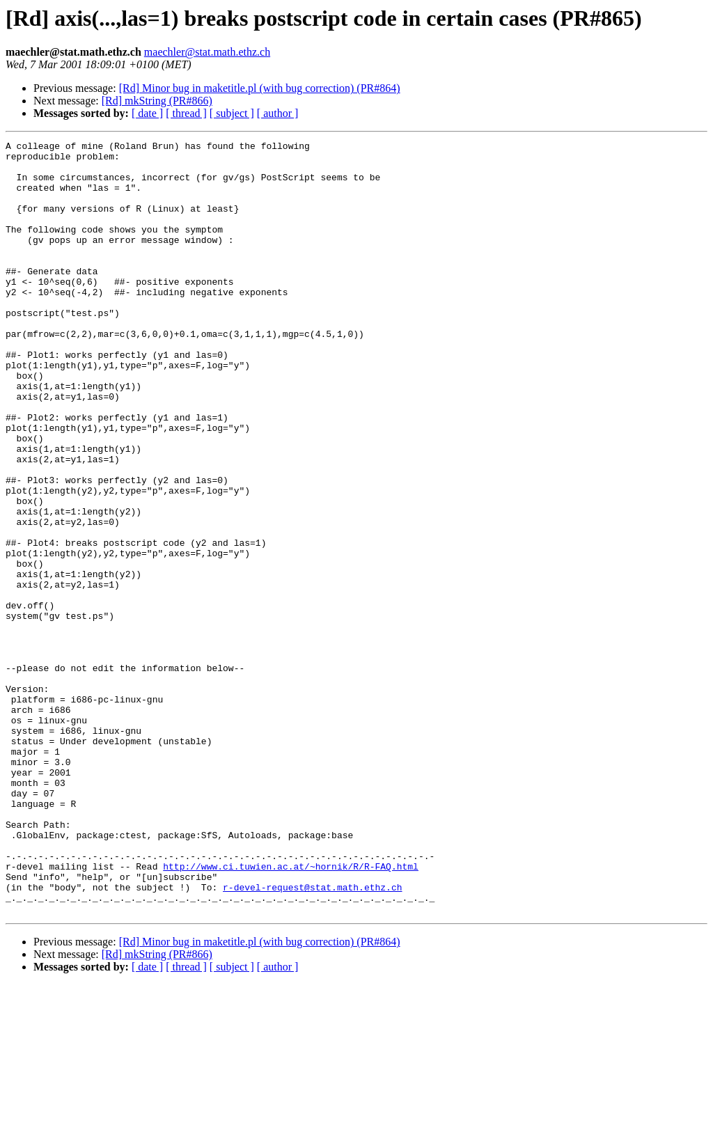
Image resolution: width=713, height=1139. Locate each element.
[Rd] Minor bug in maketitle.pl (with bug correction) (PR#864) (259, 88)
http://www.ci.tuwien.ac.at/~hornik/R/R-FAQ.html (290, 1012)
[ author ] (278, 113)
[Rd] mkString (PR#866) (157, 101)
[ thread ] (186, 113)
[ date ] (147, 113)
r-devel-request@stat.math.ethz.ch (312, 1037)
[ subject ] (232, 113)
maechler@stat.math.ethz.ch (207, 52)
